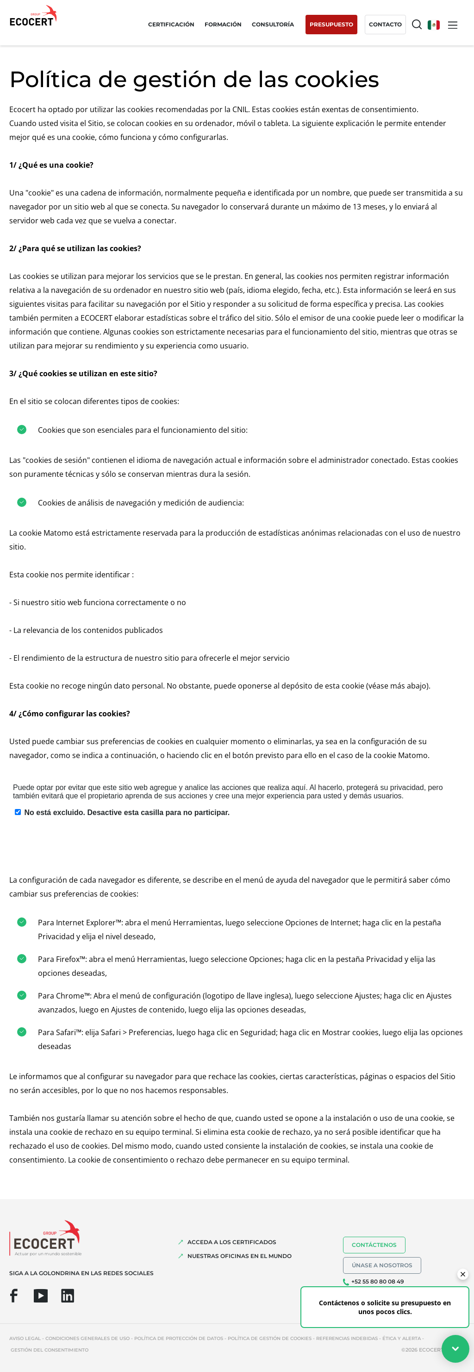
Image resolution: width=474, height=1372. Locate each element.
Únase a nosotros (382, 1265)
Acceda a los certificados (231, 1242)
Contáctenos (374, 1244)
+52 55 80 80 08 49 (377, 1281)
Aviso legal (25, 1338)
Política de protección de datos (178, 1338)
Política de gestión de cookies (270, 1338)
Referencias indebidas (347, 1338)
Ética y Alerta (401, 1338)
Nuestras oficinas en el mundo (239, 1255)
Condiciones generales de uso (87, 1338)
